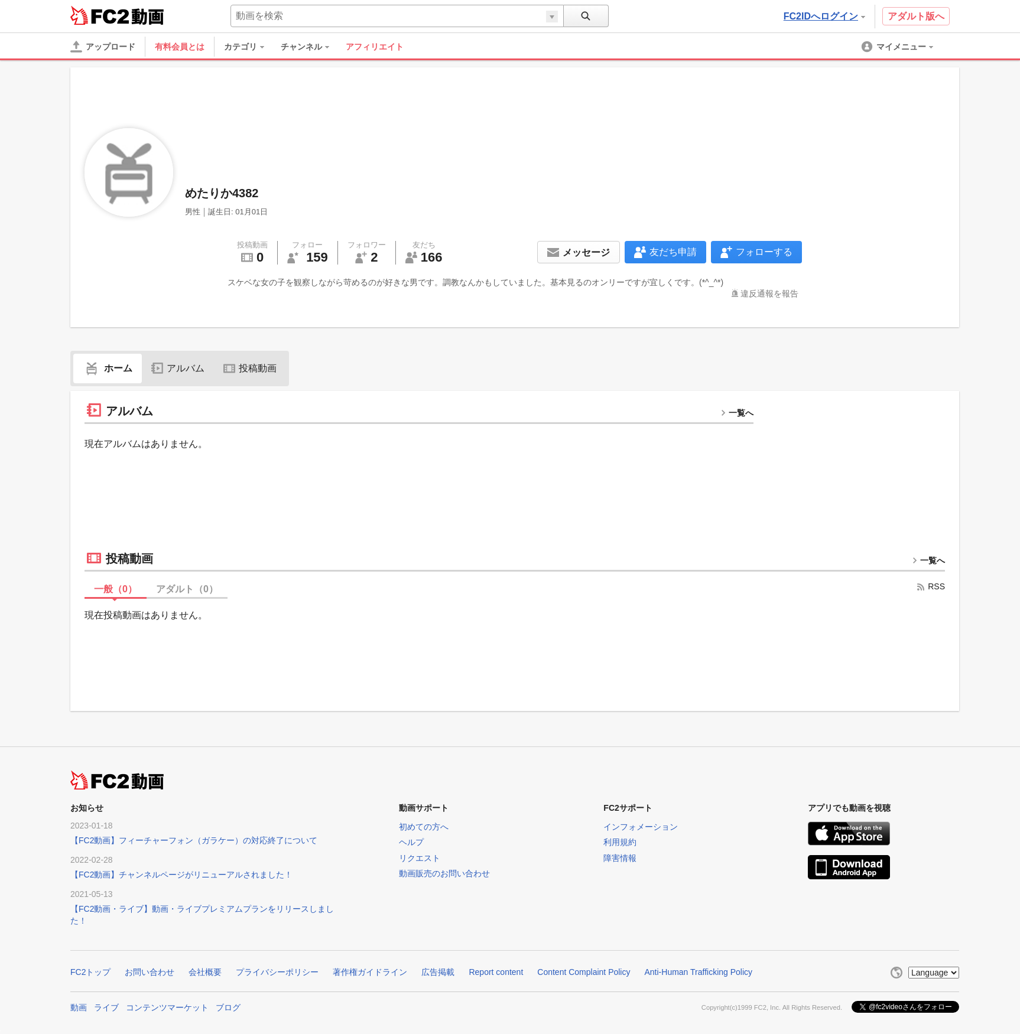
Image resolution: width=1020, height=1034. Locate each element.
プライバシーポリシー (277, 972)
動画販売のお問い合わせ (444, 873)
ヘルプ (411, 842)
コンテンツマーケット (167, 1007)
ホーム (107, 368)
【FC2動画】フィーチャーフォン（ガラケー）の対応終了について (193, 840)
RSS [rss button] (930, 586)
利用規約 (619, 842)
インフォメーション (640, 826)
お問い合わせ (149, 972)
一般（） (115, 589)
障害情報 (619, 858)
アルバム (177, 368)
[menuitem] (250, 47)
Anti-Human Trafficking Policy (698, 972)
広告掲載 (437, 972)
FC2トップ (90, 972)
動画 (78, 1007)
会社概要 (205, 972)
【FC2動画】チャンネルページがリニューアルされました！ (181, 874)
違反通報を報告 (769, 293)
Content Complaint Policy (583, 972)
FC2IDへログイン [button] (824, 16)
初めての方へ (424, 826)
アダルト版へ (916, 16)
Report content (496, 972)
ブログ (228, 1007)
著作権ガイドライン (370, 972)
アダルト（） (187, 589)
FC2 (99, 15)
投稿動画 (250, 368)
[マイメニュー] (898, 47)
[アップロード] (102, 47)
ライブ (106, 1007)
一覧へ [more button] (736, 412)
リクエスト (419, 858)
